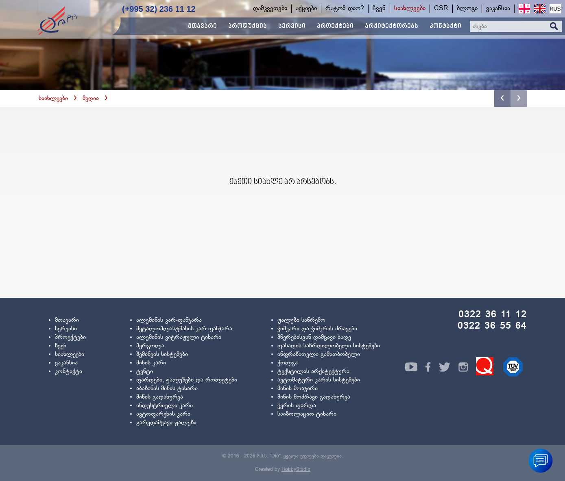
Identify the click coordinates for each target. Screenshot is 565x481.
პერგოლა (150, 346)
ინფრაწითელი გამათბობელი (318, 354)
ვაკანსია (66, 363)
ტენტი (144, 371)
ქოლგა (287, 363)
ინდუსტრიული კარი (164, 406)
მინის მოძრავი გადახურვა (313, 397)
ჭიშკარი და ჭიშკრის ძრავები (317, 329)
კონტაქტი (68, 371)
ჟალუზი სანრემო (301, 320)
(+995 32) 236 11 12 (159, 8)
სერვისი (66, 329)
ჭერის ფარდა (296, 406)
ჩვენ (60, 346)
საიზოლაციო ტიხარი (306, 414)
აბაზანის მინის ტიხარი (167, 388)
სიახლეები (53, 98)
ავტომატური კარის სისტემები (318, 380)
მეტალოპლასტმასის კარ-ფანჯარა (184, 329)
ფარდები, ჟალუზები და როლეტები (186, 380)
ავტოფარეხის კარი (163, 414)
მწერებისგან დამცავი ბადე (314, 337)
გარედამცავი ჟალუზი (166, 423)
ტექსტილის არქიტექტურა (313, 371)
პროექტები (70, 337)
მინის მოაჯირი (297, 388)
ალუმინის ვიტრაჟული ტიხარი (178, 337)
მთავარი (67, 320)
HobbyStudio (295, 469)
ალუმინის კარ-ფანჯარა (169, 320)
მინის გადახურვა (159, 397)
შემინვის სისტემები (162, 354)
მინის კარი (151, 363)
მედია (91, 98)
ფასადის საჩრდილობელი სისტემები (328, 346)
